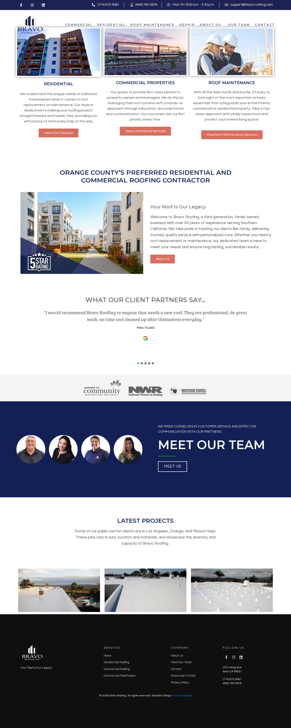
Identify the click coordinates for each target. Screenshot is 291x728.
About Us (210, 24)
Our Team (239, 24)
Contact (265, 24)
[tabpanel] (145, 334)
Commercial (79, 24)
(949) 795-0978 (232, 683)
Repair (187, 24)
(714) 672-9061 (232, 679)
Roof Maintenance (152, 24)
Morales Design (182, 695)
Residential (111, 24)
